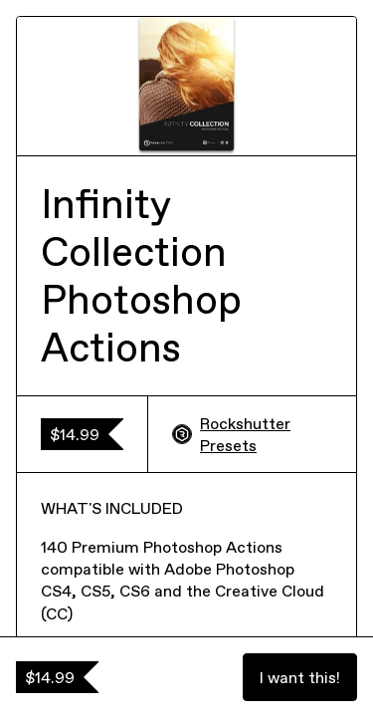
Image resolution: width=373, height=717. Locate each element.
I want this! (300, 677)
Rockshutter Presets (231, 434)
